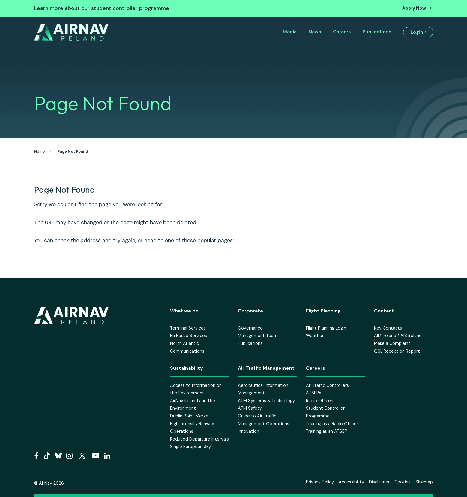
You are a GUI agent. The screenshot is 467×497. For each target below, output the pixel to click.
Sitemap (424, 482)
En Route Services (188, 335)
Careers (342, 32)
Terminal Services (188, 328)
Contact (363, 56)
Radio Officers (320, 400)
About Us (56, 56)
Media (290, 32)
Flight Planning (250, 56)
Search (409, 56)
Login (417, 32)
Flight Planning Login (326, 328)
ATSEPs (313, 393)
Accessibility (351, 482)
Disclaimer (379, 482)
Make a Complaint (392, 343)
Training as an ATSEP (326, 431)
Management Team (257, 335)
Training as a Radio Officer (332, 423)
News (315, 32)
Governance (250, 328)
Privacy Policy (320, 482)
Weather (315, 335)
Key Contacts (388, 328)
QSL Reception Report (397, 351)
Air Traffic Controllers (327, 385)
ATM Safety (250, 408)
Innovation (248, 431)
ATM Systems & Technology (266, 400)
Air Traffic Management (176, 56)
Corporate (107, 56)
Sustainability (310, 56)
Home (39, 151)
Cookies (402, 482)
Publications (377, 32)
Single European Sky (190, 446)
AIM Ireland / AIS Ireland (398, 335)
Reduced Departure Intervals (199, 439)
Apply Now (414, 8)
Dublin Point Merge (189, 416)
